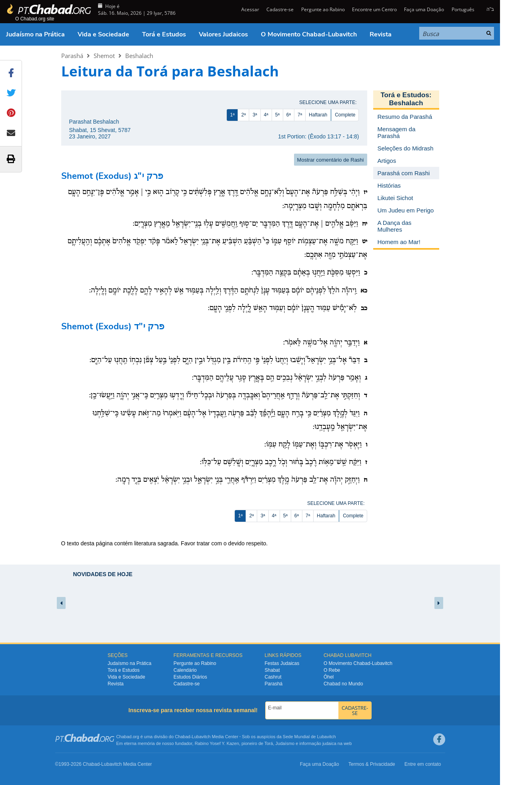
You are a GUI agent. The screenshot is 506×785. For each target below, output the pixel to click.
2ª (243, 115)
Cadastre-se (280, 9)
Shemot (104, 56)
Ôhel (329, 677)
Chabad (182, 736)
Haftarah (318, 115)
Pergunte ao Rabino (323, 9)
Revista (381, 34)
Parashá (72, 56)
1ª (232, 115)
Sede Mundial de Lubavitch (309, 736)
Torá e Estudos (164, 34)
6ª (288, 115)
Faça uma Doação (424, 9)
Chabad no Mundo (343, 684)
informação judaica (317, 743)
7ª (300, 115)
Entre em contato (422, 764)
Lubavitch (201, 736)
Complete (345, 115)
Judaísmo (285, 743)
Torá (268, 743)
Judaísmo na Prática (35, 34)
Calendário (185, 670)
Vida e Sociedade (103, 34)
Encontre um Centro (374, 9)
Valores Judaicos (223, 34)
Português (463, 9)
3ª (254, 115)
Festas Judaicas (282, 663)
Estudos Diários (190, 677)
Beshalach (139, 56)
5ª (277, 115)
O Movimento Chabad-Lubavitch (309, 34)
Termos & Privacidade (371, 764)
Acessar (249, 9)
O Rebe (332, 670)
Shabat (272, 670)
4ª (266, 115)
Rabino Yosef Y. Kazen (217, 743)
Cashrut (273, 677)
